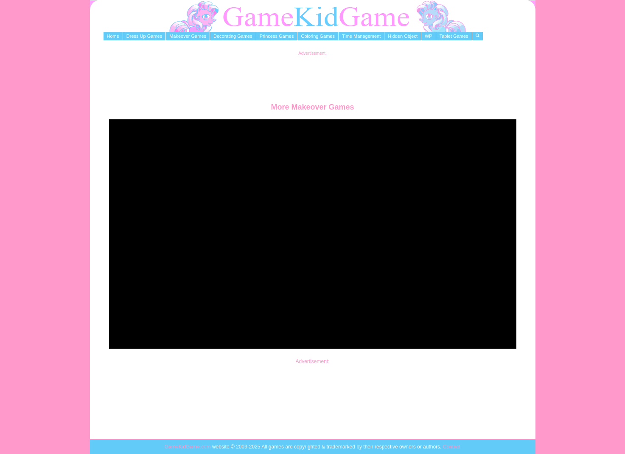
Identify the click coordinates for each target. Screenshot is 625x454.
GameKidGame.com (188, 447)
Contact (451, 447)
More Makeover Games (312, 107)
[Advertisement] (312, 75)
